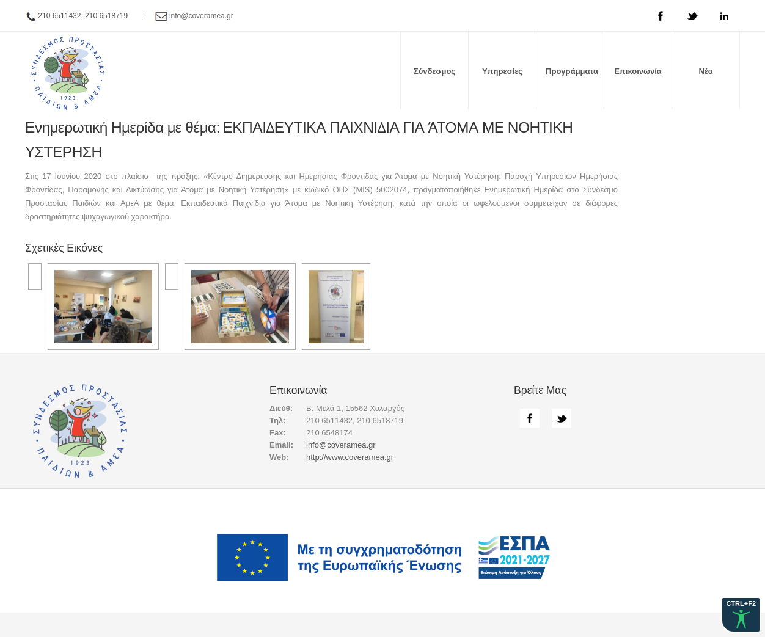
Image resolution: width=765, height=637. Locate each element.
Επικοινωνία (638, 71)
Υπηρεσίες (502, 71)
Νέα (705, 71)
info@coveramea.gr (201, 16)
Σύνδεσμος (434, 71)
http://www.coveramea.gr (349, 457)
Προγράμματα (572, 71)
